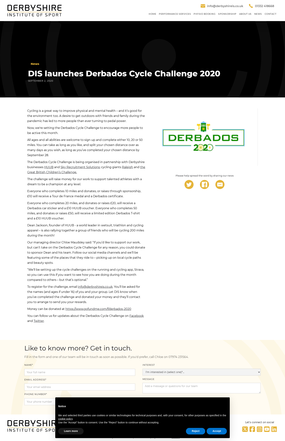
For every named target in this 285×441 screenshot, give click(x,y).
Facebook (136, 316)
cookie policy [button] (65, 418)
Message (148, 379)
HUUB (48, 167)
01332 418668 (264, 6)
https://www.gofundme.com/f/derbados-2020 (98, 309)
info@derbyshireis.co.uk (225, 6)
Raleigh (127, 167)
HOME (152, 14)
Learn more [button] (71, 431)
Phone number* (35, 394)
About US (245, 14)
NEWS (258, 14)
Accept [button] (216, 431)
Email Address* (35, 379)
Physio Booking (204, 14)
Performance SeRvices (175, 14)
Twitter (39, 321)
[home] (34, 11)
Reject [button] (195, 431)
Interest (148, 365)
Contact (270, 14)
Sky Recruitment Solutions (80, 167)
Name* (28, 365)
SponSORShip (227, 14)
